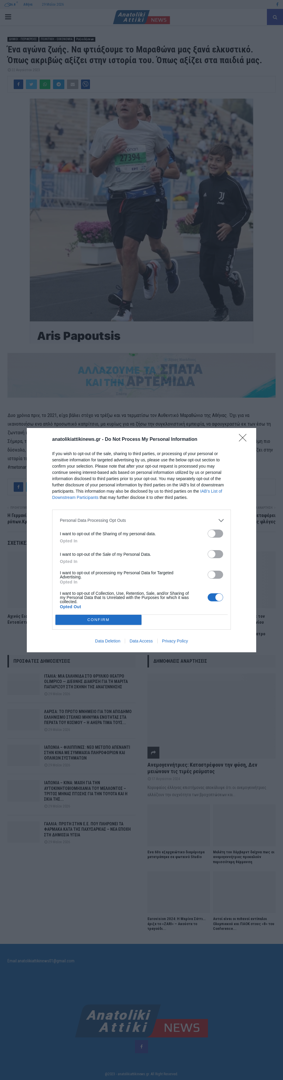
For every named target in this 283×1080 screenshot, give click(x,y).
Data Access (141, 641)
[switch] (215, 534)
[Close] (244, 439)
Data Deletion (107, 641)
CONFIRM (98, 619)
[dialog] (141, 540)
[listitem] (141, 520)
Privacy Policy (175, 641)
